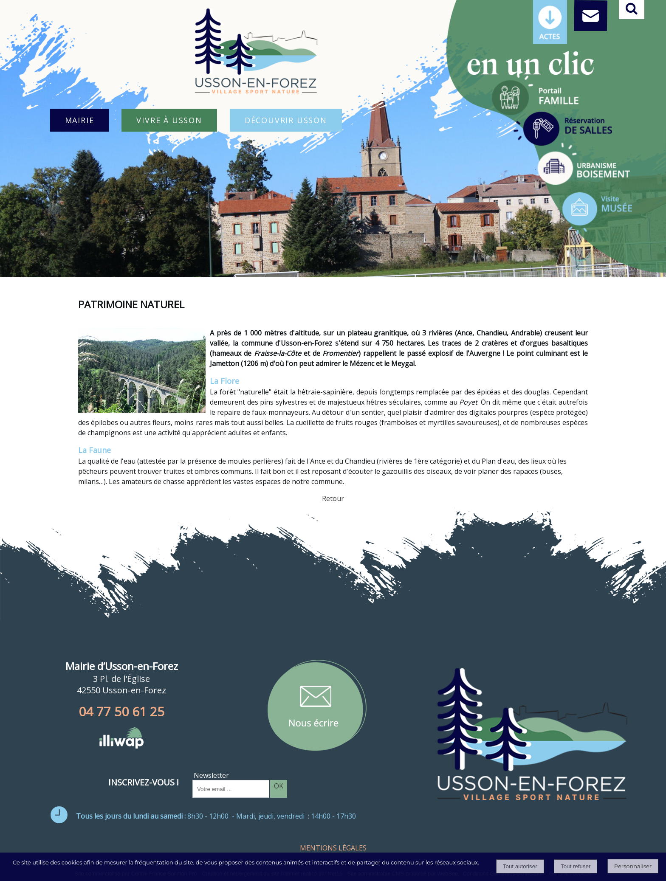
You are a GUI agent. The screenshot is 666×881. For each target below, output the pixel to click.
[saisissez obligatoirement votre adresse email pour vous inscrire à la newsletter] (230, 789)
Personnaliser (633, 866)
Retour (333, 498)
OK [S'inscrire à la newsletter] (278, 786)
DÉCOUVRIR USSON (286, 120)
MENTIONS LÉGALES (333, 848)
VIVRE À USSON (169, 120)
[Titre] (535, 94)
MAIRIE (79, 120)
